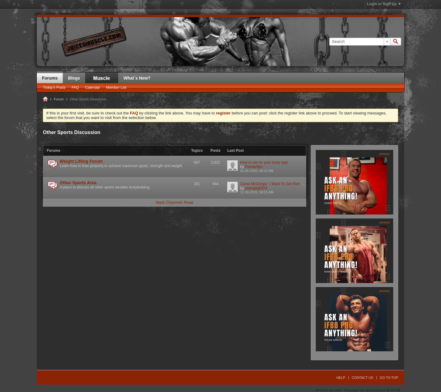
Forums (50, 78)
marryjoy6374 (256, 188)
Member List (116, 87)
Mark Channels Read (174, 202)
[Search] (359, 42)
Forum (59, 99)
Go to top (389, 377)
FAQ (75, 87)
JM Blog (101, 78)
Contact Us (362, 377)
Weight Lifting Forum (81, 161)
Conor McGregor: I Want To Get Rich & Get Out (279, 184)
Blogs (74, 78)
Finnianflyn (254, 167)
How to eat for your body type (264, 162)
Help (340, 377)
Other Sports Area (78, 182)
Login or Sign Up (384, 4)
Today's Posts (54, 87)
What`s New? (136, 78)
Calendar (92, 87)
